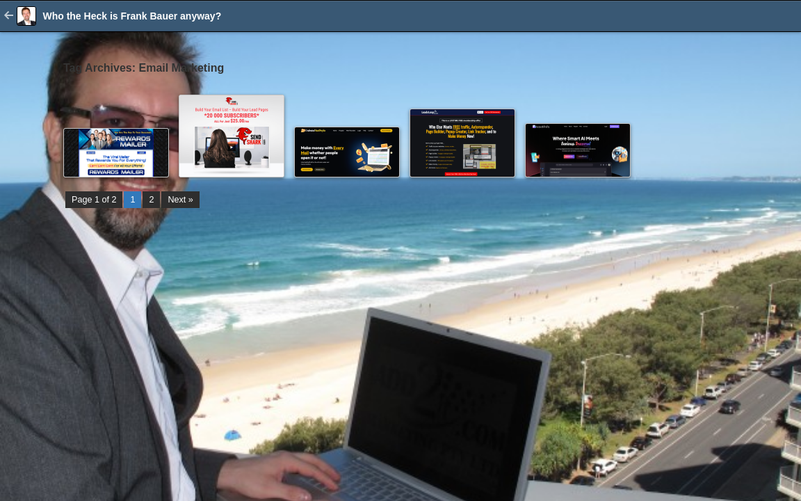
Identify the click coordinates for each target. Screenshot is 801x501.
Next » (180, 200)
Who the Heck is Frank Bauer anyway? (131, 16)
